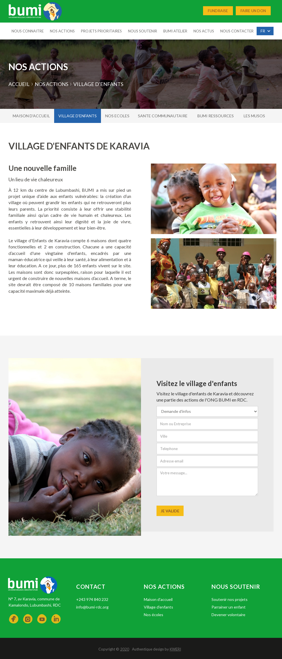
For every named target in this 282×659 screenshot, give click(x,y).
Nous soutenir (142, 31)
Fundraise (218, 10)
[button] (265, 31)
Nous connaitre (28, 31)
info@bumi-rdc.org (92, 607)
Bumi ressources (215, 115)
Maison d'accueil (31, 115)
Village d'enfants (158, 607)
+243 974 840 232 (92, 599)
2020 (124, 649)
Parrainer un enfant (228, 607)
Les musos (254, 115)
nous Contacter (237, 31)
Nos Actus (203, 31)
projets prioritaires (101, 31)
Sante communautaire (163, 115)
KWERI (175, 649)
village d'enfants (77, 115)
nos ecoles (117, 115)
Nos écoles (153, 614)
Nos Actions (62, 31)
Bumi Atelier (175, 31)
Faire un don (253, 10)
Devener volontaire (228, 614)
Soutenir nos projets (229, 599)
